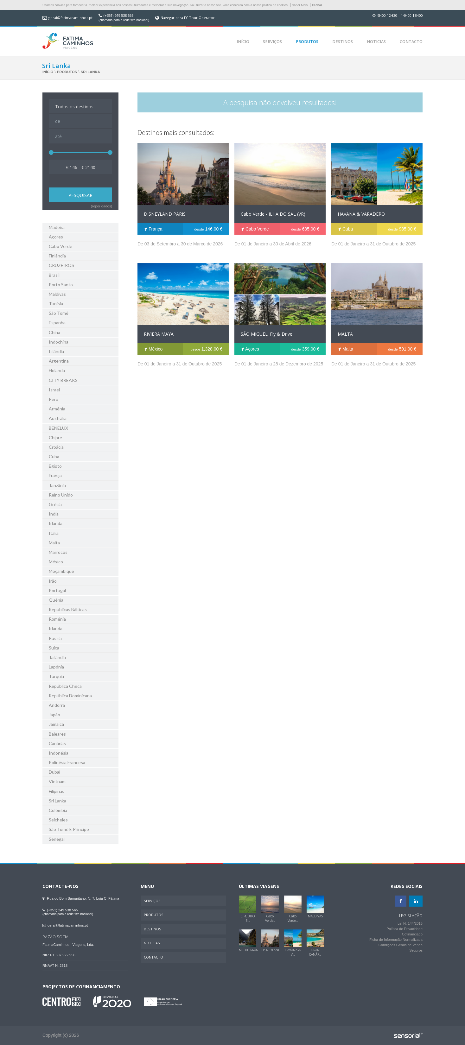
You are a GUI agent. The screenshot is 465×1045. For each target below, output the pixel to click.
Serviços (272, 41)
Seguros (416, 951)
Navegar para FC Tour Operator (188, 18)
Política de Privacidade (404, 929)
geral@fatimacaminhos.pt (70, 18)
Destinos (342, 41)
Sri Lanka (90, 72)
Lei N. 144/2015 (410, 924)
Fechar (317, 5)
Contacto (411, 41)
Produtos (307, 41)
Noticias (376, 41)
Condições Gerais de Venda (401, 945)
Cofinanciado (412, 934)
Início (243, 41)
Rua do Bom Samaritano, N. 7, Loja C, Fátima (80, 898)
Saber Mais (300, 5)
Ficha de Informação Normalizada (396, 940)
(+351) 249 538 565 (118, 15)
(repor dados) (101, 206)
